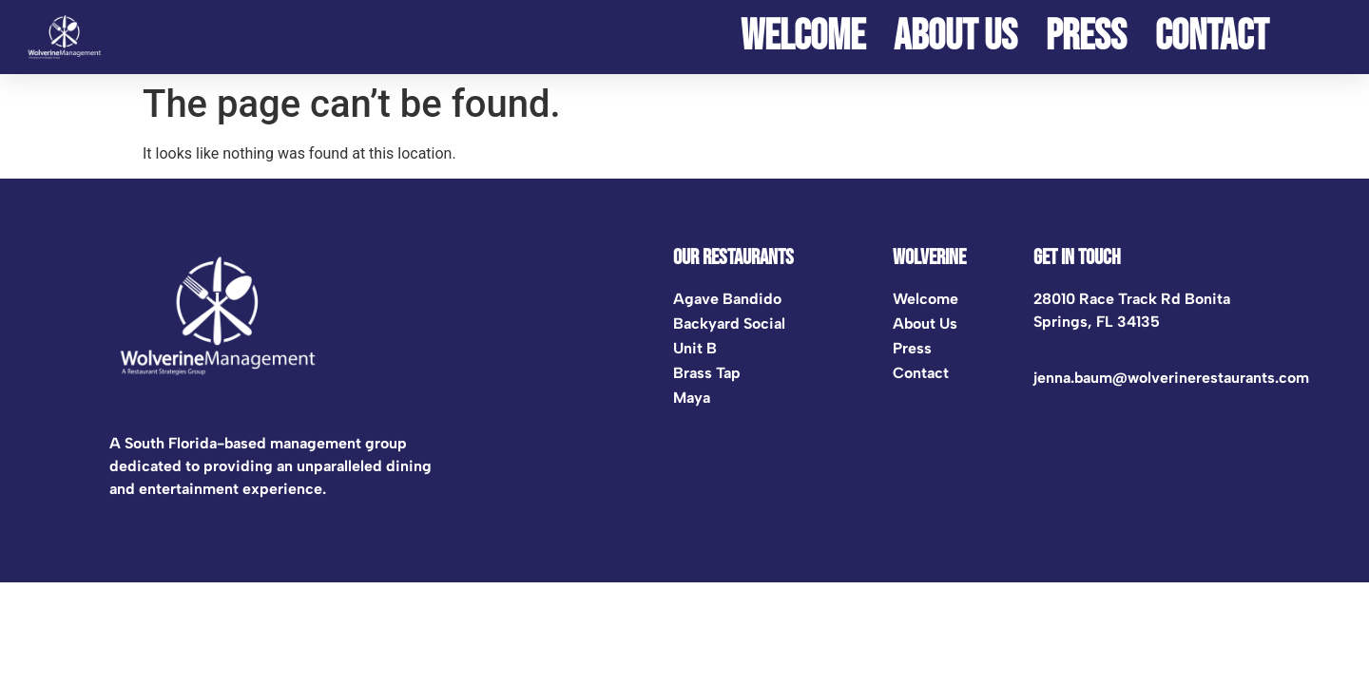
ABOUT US (955, 37)
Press (1086, 37)
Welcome (803, 37)
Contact (1211, 37)
